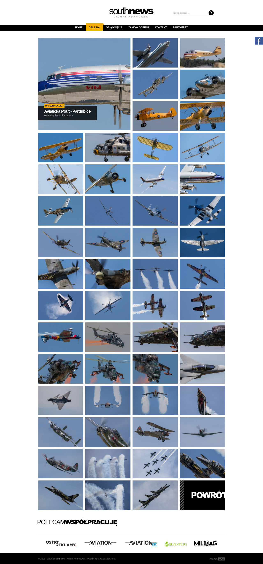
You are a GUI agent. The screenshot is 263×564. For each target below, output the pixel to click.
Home (79, 27)
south (59, 558)
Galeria (96, 26)
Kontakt (161, 27)
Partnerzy (180, 27)
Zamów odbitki (138, 27)
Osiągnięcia (114, 27)
